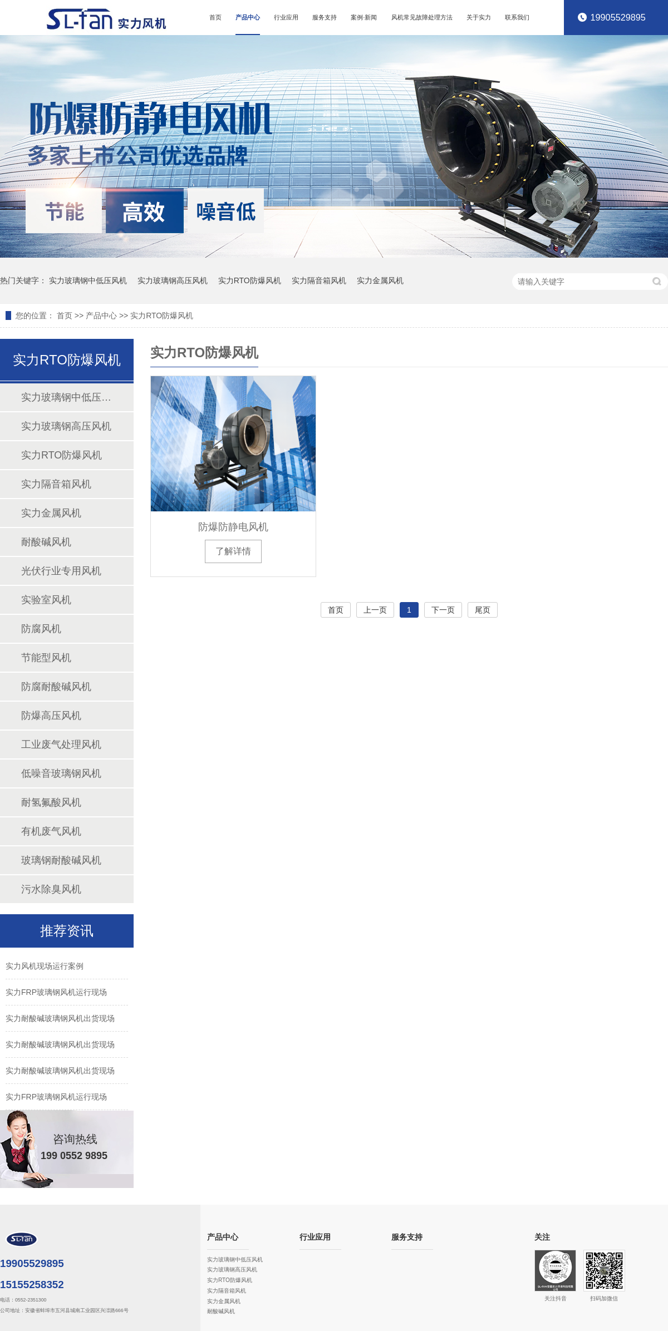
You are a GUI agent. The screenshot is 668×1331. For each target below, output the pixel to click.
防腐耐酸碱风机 (56, 686)
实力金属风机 (380, 280)
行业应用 (286, 17)
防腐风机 (41, 628)
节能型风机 (46, 657)
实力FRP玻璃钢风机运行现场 (56, 992)
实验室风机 (46, 599)
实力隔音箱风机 (319, 280)
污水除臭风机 (51, 889)
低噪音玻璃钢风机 (61, 773)
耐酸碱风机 (46, 542)
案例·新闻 (364, 17)
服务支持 (324, 17)
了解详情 (233, 551)
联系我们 (517, 17)
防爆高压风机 (51, 715)
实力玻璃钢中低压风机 (88, 280)
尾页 (482, 609)
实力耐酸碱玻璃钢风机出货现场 (60, 1018)
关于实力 (478, 17)
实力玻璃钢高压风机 (172, 280)
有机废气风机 (51, 831)
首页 (215, 17)
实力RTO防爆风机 (249, 280)
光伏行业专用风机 (61, 570)
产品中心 (247, 17)
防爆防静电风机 (233, 527)
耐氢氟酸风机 (51, 802)
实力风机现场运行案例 (45, 966)
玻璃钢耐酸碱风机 (61, 860)
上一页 (375, 609)
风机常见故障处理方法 (422, 17)
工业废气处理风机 (61, 744)
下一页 (443, 609)
